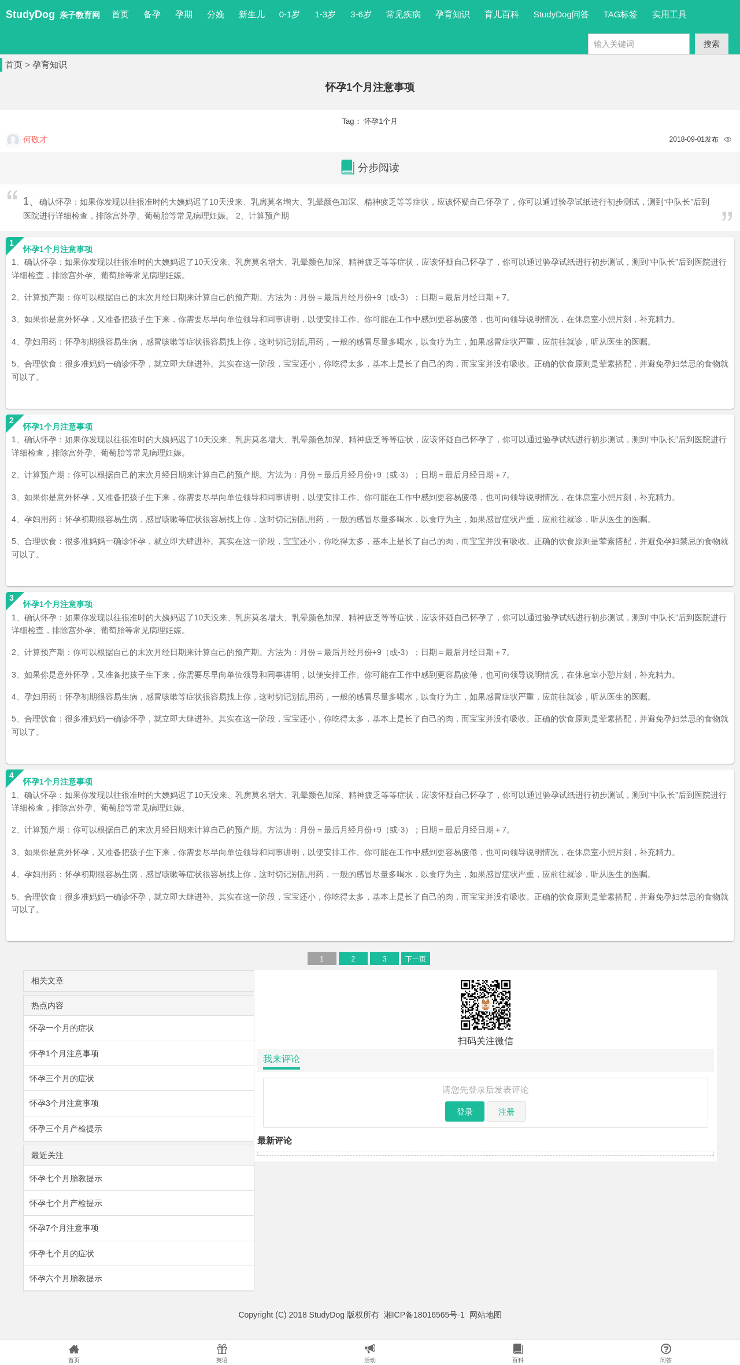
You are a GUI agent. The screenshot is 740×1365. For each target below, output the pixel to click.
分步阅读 (370, 168)
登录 (465, 1111)
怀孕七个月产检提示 (65, 1203)
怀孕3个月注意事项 (64, 1103)
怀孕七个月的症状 (61, 1253)
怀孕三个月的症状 (61, 1078)
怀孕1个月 (381, 121)
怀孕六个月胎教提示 (65, 1278)
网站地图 (485, 1314)
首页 (120, 14)
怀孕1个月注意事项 (64, 1053)
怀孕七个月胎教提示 (65, 1178)
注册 (506, 1111)
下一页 (415, 959)
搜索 (712, 44)
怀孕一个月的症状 (61, 1028)
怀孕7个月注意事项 (64, 1228)
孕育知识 (49, 64)
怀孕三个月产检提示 (65, 1128)
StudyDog (30, 14)
